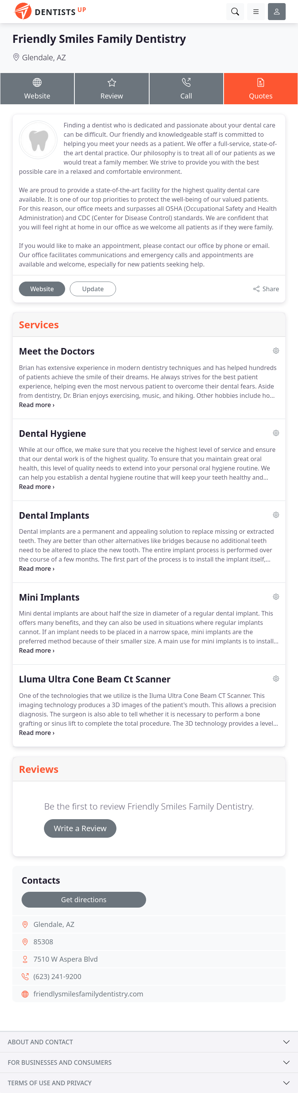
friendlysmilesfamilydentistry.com (88, 993)
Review (111, 88)
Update (93, 289)
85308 (43, 941)
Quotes (260, 88)
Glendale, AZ (44, 57)
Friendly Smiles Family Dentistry (99, 38)
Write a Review (80, 828)
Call (186, 88)
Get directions (83, 899)
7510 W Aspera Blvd (66, 959)
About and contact (40, 1042)
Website (37, 88)
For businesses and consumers (59, 1062)
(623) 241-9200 (57, 976)
